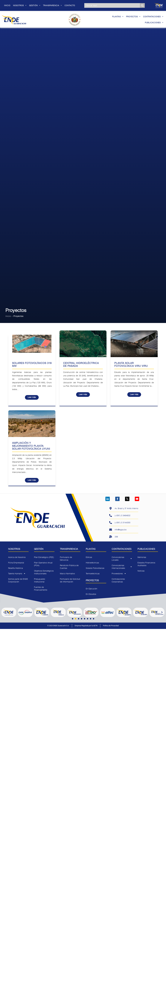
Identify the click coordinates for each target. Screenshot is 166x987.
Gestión (34, 5)
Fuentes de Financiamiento (40, 588)
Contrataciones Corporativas (118, 580)
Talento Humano (16, 573)
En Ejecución (91, 588)
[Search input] (112, 5)
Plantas (117, 17)
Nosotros (19, 5)
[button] (4, 612)
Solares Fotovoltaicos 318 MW (32, 364)
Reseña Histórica (15, 568)
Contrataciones (153, 17)
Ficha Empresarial (16, 562)
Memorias (142, 557)
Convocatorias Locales (122, 558)
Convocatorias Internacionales (122, 566)
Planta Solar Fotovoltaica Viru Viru (131, 364)
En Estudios (91, 594)
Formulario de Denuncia (66, 558)
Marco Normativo (67, 573)
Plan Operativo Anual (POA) (43, 564)
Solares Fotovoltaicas (95, 568)
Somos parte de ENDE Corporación (18, 580)
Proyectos (133, 17)
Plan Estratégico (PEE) (44, 557)
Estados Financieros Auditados (146, 564)
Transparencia (52, 5)
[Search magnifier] (142, 5)
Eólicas (89, 557)
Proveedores (119, 573)
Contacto (70, 5)
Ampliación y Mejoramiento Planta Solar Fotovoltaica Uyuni (31, 446)
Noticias (141, 570)
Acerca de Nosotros (17, 557)
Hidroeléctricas (92, 562)
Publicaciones (154, 22)
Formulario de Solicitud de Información (70, 580)
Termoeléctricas (93, 573)
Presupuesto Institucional (39, 580)
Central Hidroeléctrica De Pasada (81, 364)
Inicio (7, 5)
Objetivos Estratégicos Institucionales (44, 572)
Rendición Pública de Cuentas (69, 566)
